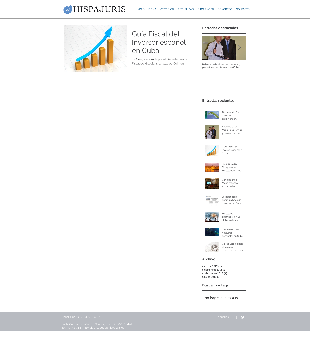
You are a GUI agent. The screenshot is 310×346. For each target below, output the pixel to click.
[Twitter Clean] (243, 317)
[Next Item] (239, 48)
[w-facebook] (237, 317)
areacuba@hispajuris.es (109, 327)
